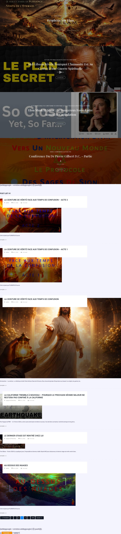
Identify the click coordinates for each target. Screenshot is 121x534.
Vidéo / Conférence (56, 151)
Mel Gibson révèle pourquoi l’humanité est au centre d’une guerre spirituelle (60, 66)
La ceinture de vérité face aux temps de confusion (31, 299)
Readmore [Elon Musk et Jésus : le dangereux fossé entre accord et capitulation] (60, 123)
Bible (54, 59)
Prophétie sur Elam (60, 20)
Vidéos (56, 16)
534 (33, 517)
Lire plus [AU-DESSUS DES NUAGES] (3, 513)
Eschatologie (61, 59)
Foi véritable (58, 105)
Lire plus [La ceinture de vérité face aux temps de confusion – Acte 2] (3, 239)
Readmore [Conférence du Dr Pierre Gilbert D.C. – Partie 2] (60, 169)
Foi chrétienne (71, 59)
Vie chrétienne (85, 105)
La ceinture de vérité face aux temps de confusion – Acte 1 (36, 249)
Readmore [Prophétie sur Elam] (60, 29)
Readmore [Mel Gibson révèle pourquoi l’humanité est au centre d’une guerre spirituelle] (60, 77)
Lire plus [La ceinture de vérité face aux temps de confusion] (3, 385)
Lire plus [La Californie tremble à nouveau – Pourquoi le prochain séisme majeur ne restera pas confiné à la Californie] (3, 426)
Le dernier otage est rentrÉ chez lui (23, 436)
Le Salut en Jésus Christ (71, 105)
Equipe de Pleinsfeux (11, 400)
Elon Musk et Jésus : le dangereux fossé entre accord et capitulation (60, 112)
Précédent (5, 518)
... (15, 517)
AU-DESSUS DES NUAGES (16, 465)
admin (7, 202)
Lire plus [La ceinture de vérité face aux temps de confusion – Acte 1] (3, 289)
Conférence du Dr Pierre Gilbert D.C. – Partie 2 (60, 158)
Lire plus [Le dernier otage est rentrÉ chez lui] (3, 455)
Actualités (63, 16)
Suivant (40, 518)
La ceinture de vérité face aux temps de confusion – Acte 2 (36, 200)
